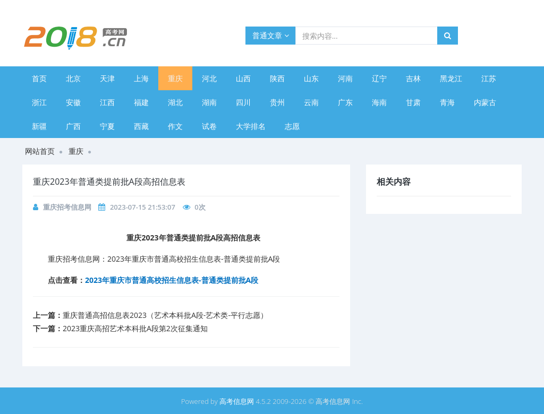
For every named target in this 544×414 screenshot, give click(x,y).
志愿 (292, 126)
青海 (447, 102)
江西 (107, 102)
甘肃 (413, 102)
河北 (209, 78)
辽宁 (379, 78)
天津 (107, 78)
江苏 (488, 78)
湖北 (175, 102)
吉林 (413, 78)
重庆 (175, 78)
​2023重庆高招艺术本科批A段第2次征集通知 (135, 328)
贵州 (277, 102)
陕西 (277, 78)
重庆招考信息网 (67, 207)
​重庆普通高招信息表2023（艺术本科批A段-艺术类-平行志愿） (165, 315)
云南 (311, 102)
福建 (141, 102)
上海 (141, 78)
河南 (345, 78)
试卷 (209, 126)
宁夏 (107, 126)
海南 (379, 102)
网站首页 (40, 151)
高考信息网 (236, 401)
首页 (39, 78)
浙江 (39, 102)
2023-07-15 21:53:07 (142, 207)
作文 (175, 126)
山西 (243, 78)
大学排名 (251, 126)
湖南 (209, 102)
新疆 (39, 126)
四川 (243, 102)
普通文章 (270, 35)
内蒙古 (485, 102)
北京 (73, 78)
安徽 (73, 102)
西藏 (141, 126)
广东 (345, 102)
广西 (73, 126)
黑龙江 (451, 78)
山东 (311, 78)
